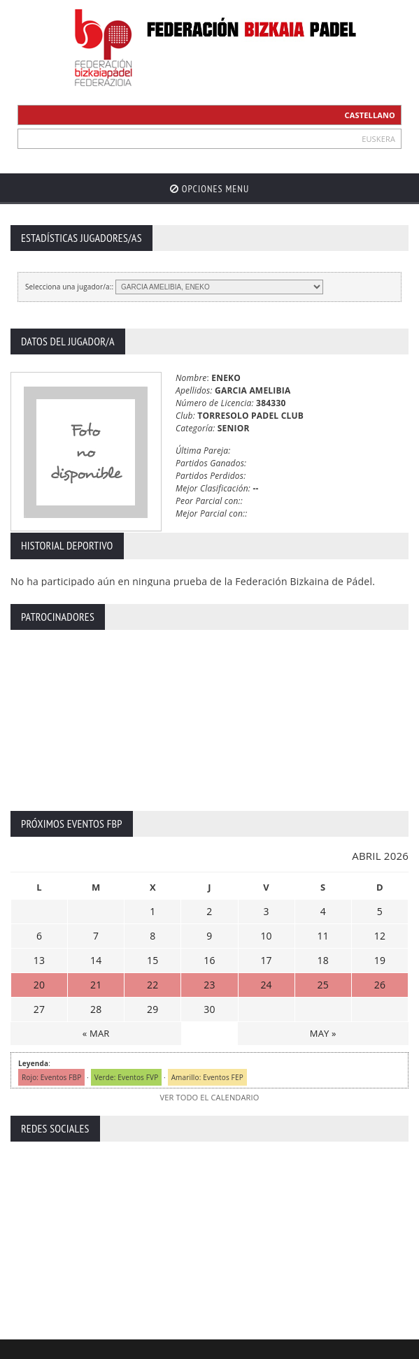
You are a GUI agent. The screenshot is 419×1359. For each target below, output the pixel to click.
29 (152, 1009)
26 (379, 984)
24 (265, 984)
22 (152, 984)
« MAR (96, 1033)
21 (95, 984)
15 (152, 960)
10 (265, 935)
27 (39, 1009)
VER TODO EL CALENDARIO (209, 1097)
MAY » (323, 1033)
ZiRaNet (270, 1330)
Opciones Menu (209, 188)
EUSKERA (378, 139)
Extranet (59, 1347)
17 (265, 960)
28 (95, 1009)
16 (209, 960)
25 (323, 984)
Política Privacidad (222, 1347)
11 (323, 935)
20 (39, 984)
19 (379, 960)
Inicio (20, 1347)
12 (379, 935)
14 (95, 960)
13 (39, 960)
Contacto (104, 1347)
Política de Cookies (304, 1347)
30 (209, 1009)
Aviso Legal (155, 1347)
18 (323, 960)
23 (209, 984)
